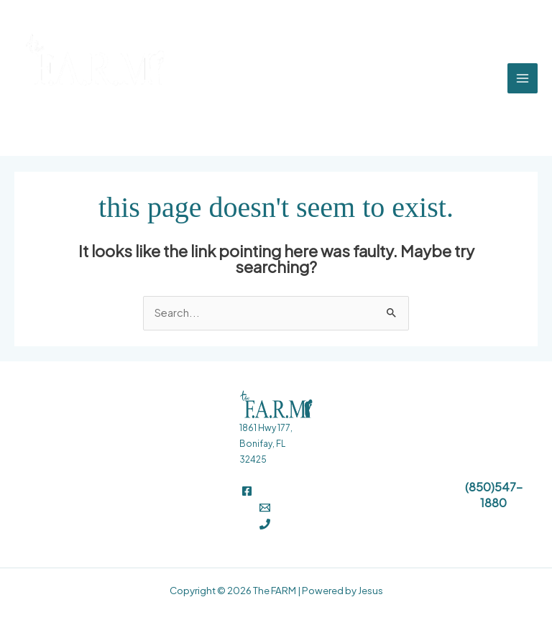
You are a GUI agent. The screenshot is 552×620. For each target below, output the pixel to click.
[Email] (264, 507)
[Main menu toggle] (522, 78)
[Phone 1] (264, 524)
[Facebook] (246, 491)
